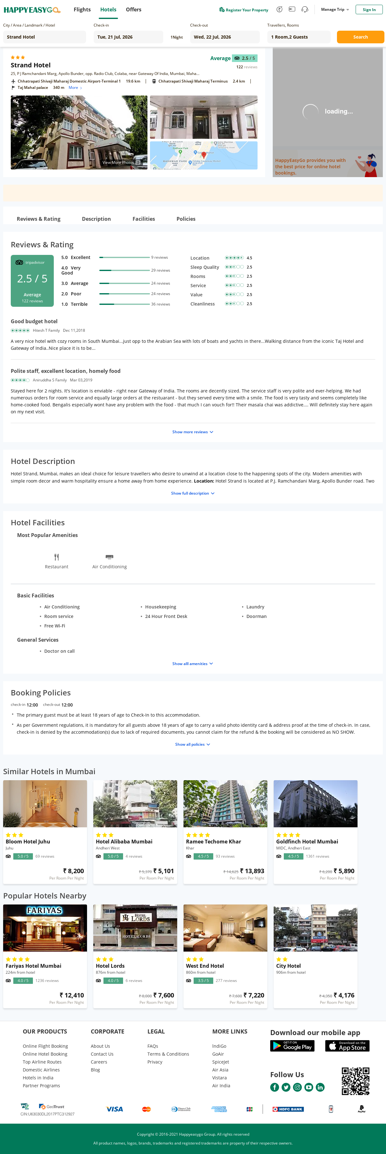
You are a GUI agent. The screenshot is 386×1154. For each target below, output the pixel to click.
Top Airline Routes (42, 1062)
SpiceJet (220, 1062)
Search (360, 37)
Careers (99, 1062)
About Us (100, 1046)
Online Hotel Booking (45, 1054)
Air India (221, 1086)
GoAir (218, 1054)
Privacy (154, 1062)
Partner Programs (41, 1086)
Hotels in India (38, 1078)
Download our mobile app (315, 1032)
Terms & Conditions (168, 1054)
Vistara (219, 1078)
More (76, 87)
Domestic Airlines (41, 1070)
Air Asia (220, 1070)
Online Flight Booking (45, 1046)
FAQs (152, 1046)
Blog (95, 1070)
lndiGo (219, 1046)
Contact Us (102, 1054)
